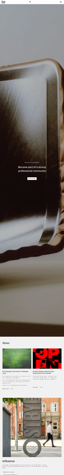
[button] (30, 2)
